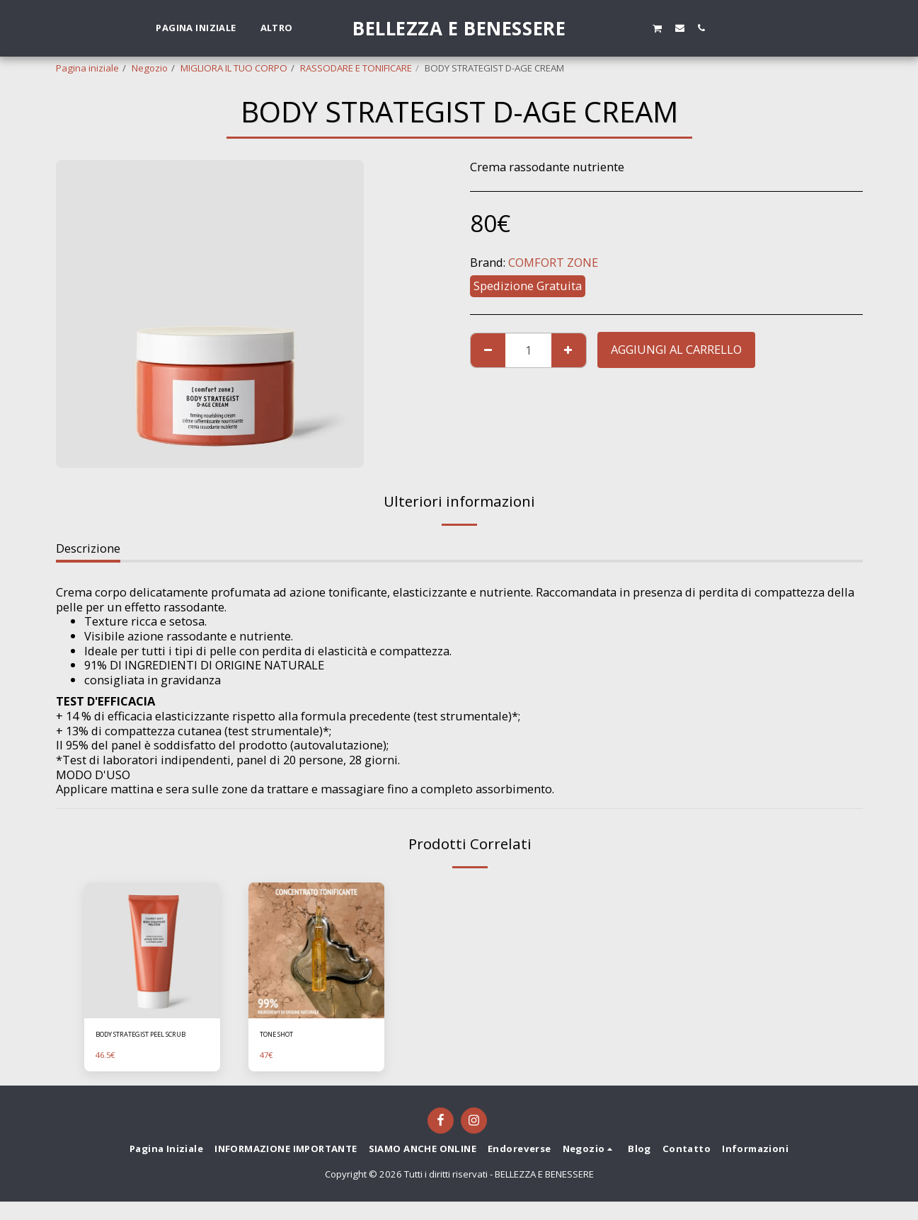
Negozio (150, 68)
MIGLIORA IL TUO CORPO (233, 68)
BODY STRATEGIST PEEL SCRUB (146, 1043)
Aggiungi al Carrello (676, 349)
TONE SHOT (285, 1036)
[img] (152, 950)
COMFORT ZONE (553, 262)
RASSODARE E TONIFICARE (356, 68)
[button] (612, 28)
